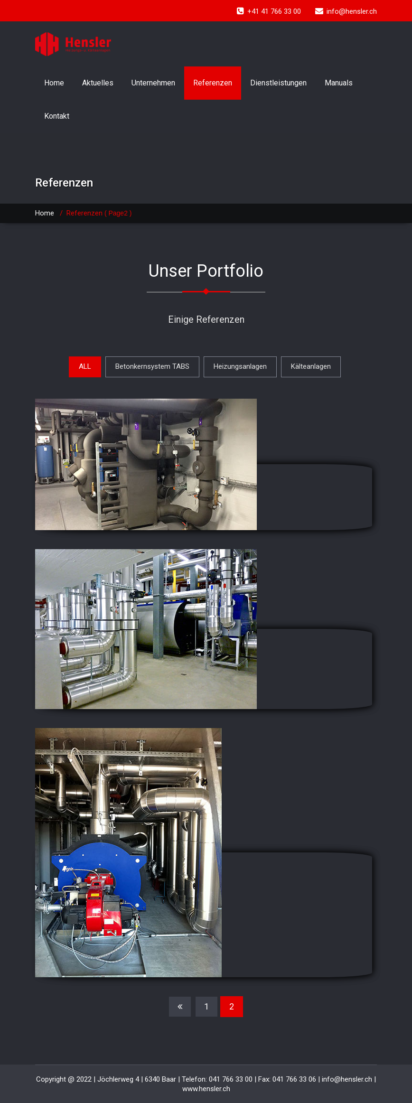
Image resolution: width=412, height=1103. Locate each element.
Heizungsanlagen (240, 366)
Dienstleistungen (278, 82)
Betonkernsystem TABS (152, 366)
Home (54, 82)
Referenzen (212, 82)
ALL (85, 366)
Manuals (339, 82)
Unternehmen (153, 82)
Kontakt (56, 116)
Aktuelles (97, 82)
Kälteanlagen (311, 366)
